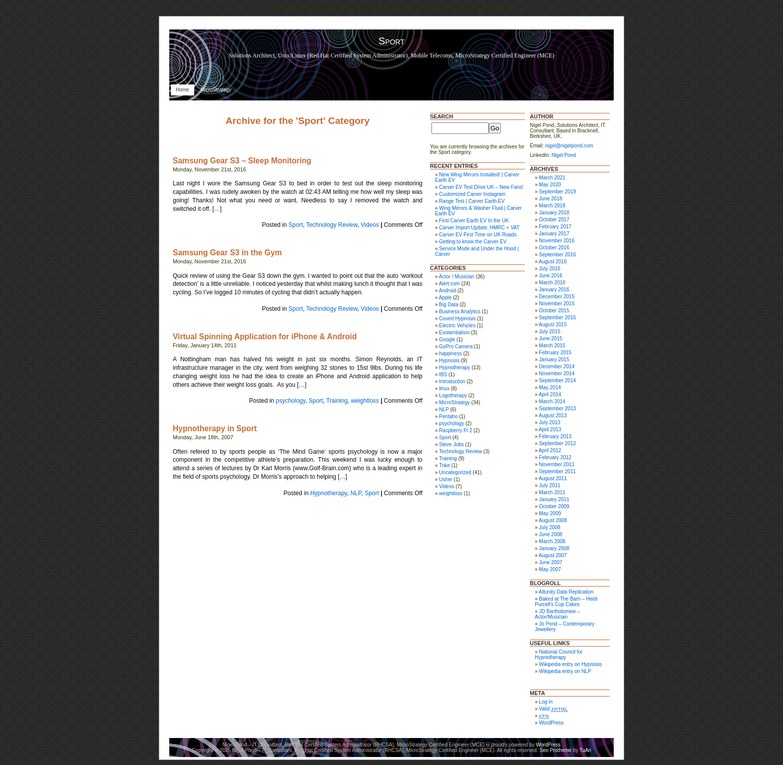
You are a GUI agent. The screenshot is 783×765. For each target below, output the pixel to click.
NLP (356, 493)
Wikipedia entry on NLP (565, 671)
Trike (444, 465)
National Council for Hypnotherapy (559, 654)
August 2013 (553, 415)
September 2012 (557, 443)
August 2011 (553, 478)
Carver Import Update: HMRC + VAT (479, 227)
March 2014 (552, 401)
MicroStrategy (215, 89)
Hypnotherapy (328, 493)
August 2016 (553, 261)
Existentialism (454, 332)
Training (337, 400)
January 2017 (554, 233)
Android (447, 290)
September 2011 (557, 471)
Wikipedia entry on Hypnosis (570, 664)
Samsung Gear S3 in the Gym (227, 252)
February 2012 (555, 457)
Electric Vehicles (457, 325)
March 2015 (552, 345)
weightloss (365, 400)
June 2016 (550, 275)
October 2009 (554, 506)
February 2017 (555, 226)
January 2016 (554, 289)
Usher (445, 479)
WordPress (551, 723)
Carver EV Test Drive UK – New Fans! (481, 187)
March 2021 (552, 177)
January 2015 (554, 359)
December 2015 (556, 296)
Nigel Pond (563, 155)
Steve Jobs (451, 444)
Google (447, 339)
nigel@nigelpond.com (569, 145)
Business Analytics (459, 311)
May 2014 (550, 387)
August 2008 (553, 520)
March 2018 (552, 205)
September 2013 (557, 408)
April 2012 (550, 450)
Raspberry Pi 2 (455, 430)
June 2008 (550, 534)
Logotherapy (453, 395)
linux (444, 388)
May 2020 (550, 184)
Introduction (452, 381)
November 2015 (556, 303)
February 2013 (555, 436)
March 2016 (552, 282)
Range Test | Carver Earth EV (471, 201)
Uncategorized (455, 472)
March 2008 (552, 541)
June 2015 (550, 338)
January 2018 (554, 212)
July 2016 (549, 268)
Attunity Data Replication (566, 592)
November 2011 (556, 464)
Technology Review (332, 224)
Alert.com (449, 283)
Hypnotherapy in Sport (215, 428)
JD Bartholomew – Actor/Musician (557, 614)
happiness (450, 353)
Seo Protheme (555, 750)
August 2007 (553, 555)
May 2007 (550, 569)
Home (182, 89)
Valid (553, 709)
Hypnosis (449, 360)
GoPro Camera (455, 346)
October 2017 (554, 219)
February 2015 (555, 352)
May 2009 (550, 513)
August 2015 (553, 324)
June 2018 (550, 198)
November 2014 (556, 373)
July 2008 (549, 527)
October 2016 (554, 247)
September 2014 (557, 380)
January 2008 (554, 548)
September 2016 (557, 254)
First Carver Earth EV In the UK (474, 220)
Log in (545, 702)
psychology (290, 400)
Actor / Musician (456, 276)
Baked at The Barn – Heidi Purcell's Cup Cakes (566, 601)
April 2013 (550, 429)
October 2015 (554, 310)
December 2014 (556, 366)
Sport (296, 224)
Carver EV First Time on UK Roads (477, 234)
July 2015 (549, 331)
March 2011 (552, 492)
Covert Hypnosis (457, 318)
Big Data (448, 304)
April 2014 (550, 394)
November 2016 (556, 240)
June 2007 (550, 562)
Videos (370, 224)
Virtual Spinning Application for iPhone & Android (265, 336)
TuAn (585, 750)
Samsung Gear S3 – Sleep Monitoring (242, 160)
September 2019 (557, 191)
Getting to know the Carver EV (472, 241)
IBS (443, 374)
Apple (445, 297)
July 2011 (549, 485)
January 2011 (554, 499)
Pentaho (448, 416)
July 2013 (549, 422)
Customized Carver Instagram (472, 194)
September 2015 (557, 317)
